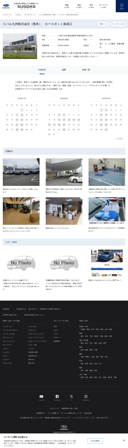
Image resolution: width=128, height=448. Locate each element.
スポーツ (57, 337)
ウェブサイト (117, 24)
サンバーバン (7, 345)
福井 (95, 343)
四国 (80, 368)
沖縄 (115, 377)
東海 (80, 347)
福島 (110, 329)
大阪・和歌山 (85, 357)
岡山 (91, 363)
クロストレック (8, 337)
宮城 (97, 329)
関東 (80, 333)
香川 (82, 370)
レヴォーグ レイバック (36, 334)
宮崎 (104, 377)
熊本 (95, 377)
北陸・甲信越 (83, 340)
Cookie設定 (88, 413)
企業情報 (40, 413)
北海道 (83, 329)
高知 (95, 370)
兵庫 (101, 357)
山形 (106, 329)
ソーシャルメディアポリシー (83, 418)
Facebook (57, 397)
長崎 (91, 377)
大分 (100, 377)
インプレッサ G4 (8, 334)
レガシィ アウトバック (36, 337)
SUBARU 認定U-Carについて (34, 315)
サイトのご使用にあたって (71, 413)
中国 (80, 361)
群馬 (110, 336)
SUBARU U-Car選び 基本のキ (50, 309)
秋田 (101, 329)
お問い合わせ (102, 418)
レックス (31, 348)
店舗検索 (18, 14)
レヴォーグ (32, 330)
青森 (88, 329)
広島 (95, 363)
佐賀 (86, 377)
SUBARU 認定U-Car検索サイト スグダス (26, 6)
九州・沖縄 (83, 374)
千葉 (91, 336)
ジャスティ (6, 352)
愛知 (91, 350)
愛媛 (91, 370)
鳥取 (82, 363)
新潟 (82, 343)
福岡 (82, 377)
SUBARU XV (32, 356)
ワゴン (56, 334)
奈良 (106, 357)
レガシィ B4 (32, 345)
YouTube (41, 397)
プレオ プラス (7, 363)
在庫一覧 (86, 70)
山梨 (100, 343)
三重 (95, 350)
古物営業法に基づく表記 (69, 408)
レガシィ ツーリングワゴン (37, 341)
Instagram (86, 397)
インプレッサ (7, 326)
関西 (80, 354)
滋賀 (97, 357)
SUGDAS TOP (7, 14)
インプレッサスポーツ (10, 330)
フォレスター (32, 326)
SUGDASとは (21, 309)
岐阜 (82, 350)
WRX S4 (31, 359)
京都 (92, 357)
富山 (86, 343)
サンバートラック (9, 341)
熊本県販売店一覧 (30, 14)
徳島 (86, 370)
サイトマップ (54, 408)
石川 (91, 343)
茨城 (101, 336)
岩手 (92, 329)
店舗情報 (42, 70)
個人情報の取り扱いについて (31, 418)
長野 (104, 343)
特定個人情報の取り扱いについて (57, 418)
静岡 (86, 350)
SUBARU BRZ (33, 352)
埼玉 (86, 336)
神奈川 (96, 336)
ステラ (5, 356)
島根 (86, 363)
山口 (100, 363)
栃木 (106, 336)
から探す (66, 6)
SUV (55, 326)
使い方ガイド (33, 309)
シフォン (6, 348)
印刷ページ (103, 24)
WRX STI (31, 363)
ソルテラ (6, 359)
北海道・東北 (83, 326)
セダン (56, 330)
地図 (64, 70)
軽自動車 (57, 341)
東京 (82, 336)
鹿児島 (110, 377)
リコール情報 (53, 413)
